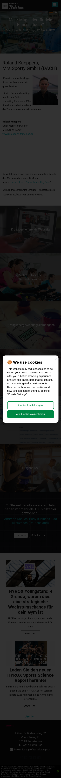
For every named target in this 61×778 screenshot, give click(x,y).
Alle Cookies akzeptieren (30, 414)
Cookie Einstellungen (30, 405)
